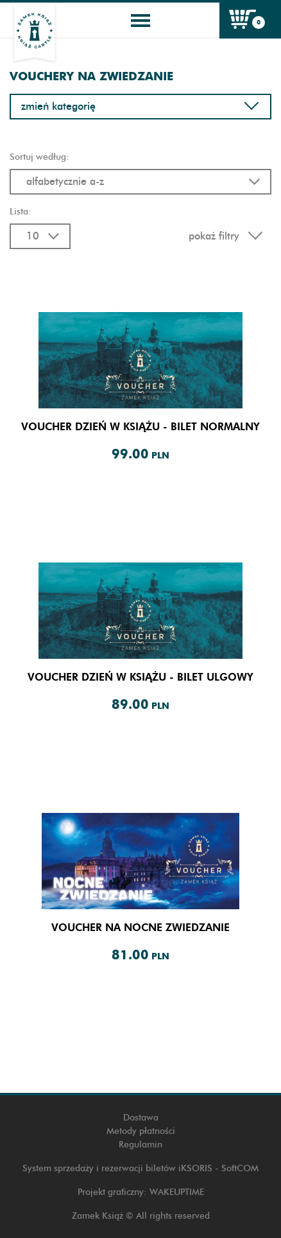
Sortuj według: (39, 157)
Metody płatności (140, 1131)
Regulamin (140, 1144)
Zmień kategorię (140, 106)
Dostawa (140, 1117)
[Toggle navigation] (140, 20)
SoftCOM (240, 1168)
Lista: (20, 211)
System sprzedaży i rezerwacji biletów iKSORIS (117, 1168)
